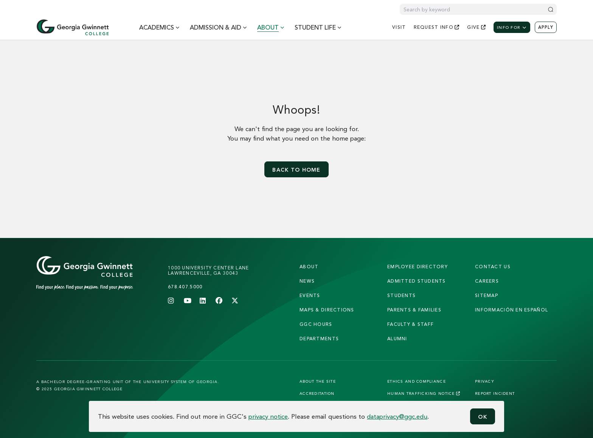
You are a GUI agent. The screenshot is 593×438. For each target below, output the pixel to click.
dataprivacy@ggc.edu (397, 416)
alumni (397, 338)
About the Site (318, 381)
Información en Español (511, 310)
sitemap (486, 295)
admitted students (416, 281)
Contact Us (493, 266)
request (437, 27)
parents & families (414, 310)
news (307, 281)
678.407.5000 (185, 286)
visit (399, 27)
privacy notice (268, 416)
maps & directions (327, 310)
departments (319, 338)
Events (310, 295)
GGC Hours (316, 324)
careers (487, 281)
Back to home (296, 169)
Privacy (484, 381)
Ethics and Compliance (416, 381)
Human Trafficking (423, 393)
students (401, 295)
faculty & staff (410, 324)
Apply (545, 27)
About (309, 266)
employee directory (417, 266)
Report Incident (495, 393)
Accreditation (317, 393)
